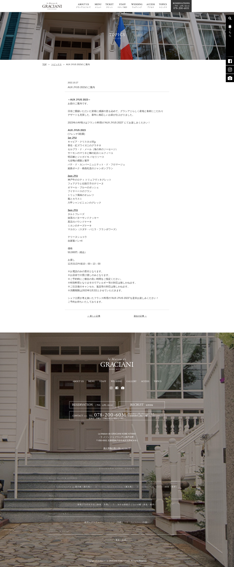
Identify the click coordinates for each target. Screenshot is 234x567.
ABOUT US (78, 381)
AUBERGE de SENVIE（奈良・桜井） (159, 487)
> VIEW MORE (177, 550)
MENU (91, 381)
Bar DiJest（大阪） (140, 522)
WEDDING (116, 381)
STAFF (102, 381)
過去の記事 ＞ (140, 316)
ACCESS (145, 381)
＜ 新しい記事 (93, 316)
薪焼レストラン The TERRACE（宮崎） (104, 522)
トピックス (56, 64)
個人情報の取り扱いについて (117, 448)
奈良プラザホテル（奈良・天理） (93, 504)
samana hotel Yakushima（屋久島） (117, 487)
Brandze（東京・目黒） (117, 540)
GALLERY (131, 381)
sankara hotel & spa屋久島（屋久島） (74, 487)
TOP (44, 64)
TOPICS (157, 381)
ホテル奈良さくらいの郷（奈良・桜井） (137, 504)
